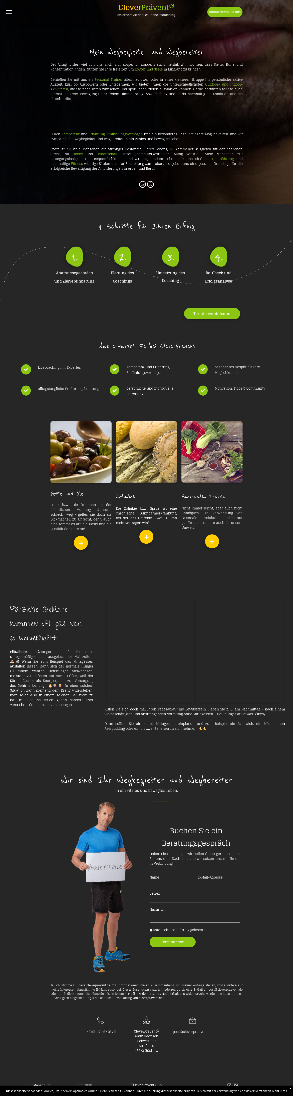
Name (154, 877)
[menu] (9, 12)
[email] (142, 185)
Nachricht (158, 909)
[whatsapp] (150, 185)
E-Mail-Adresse (210, 877)
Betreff (155, 893)
